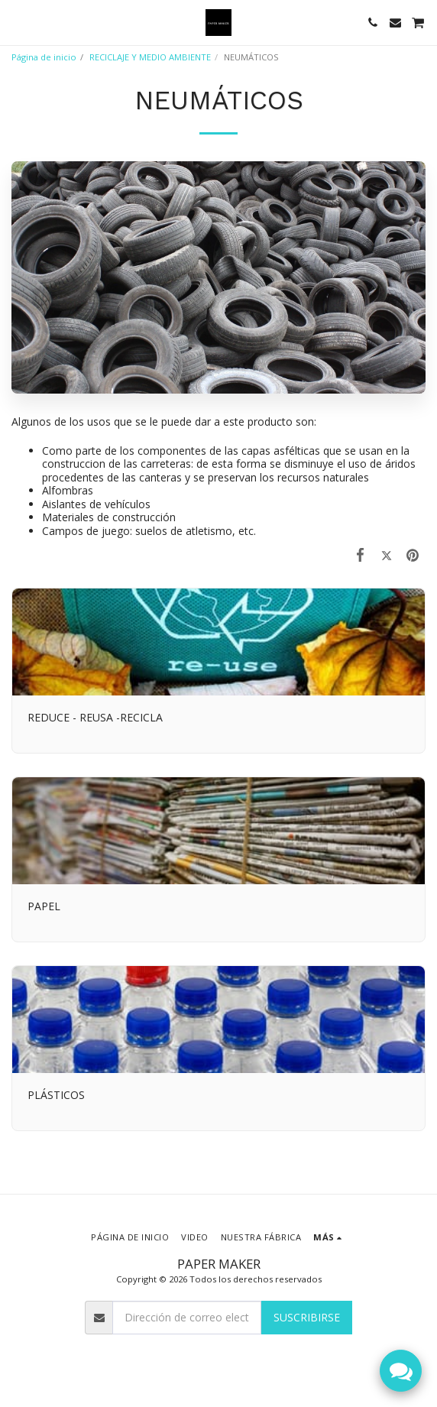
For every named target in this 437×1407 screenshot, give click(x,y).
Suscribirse (307, 1317)
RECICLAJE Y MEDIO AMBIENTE (150, 57)
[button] (17, 21)
